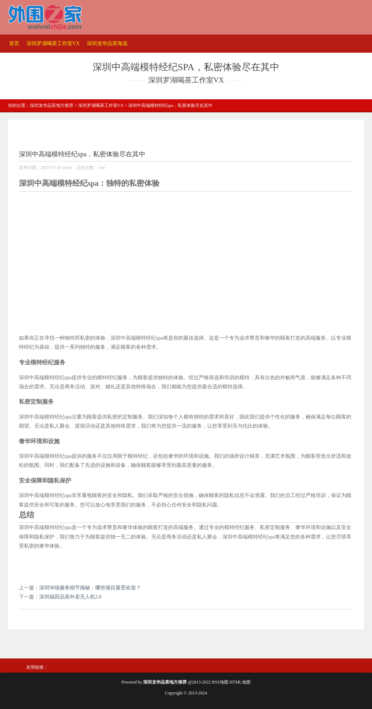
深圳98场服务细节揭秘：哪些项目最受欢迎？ (90, 587)
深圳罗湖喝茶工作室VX (53, 43)
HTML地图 (240, 682)
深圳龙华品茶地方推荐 (51, 105)
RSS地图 (220, 682)
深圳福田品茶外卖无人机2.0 (70, 597)
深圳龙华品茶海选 (107, 43)
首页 (14, 43)
